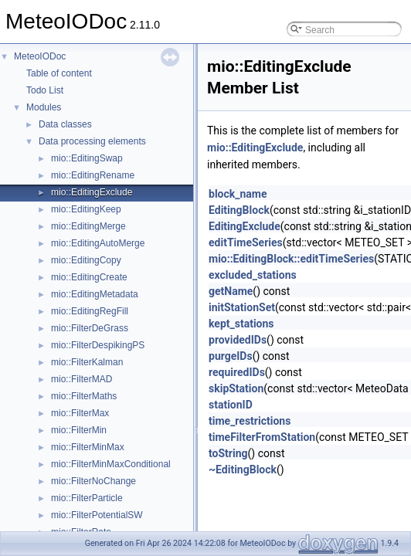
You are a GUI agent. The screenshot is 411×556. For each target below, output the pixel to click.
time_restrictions (249, 421)
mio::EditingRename (92, 175)
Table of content (59, 73)
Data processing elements (92, 141)
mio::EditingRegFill (89, 311)
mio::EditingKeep (86, 209)
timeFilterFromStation (262, 437)
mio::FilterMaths (84, 396)
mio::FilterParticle (87, 498)
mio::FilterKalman (87, 362)
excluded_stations (253, 275)
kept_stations (241, 323)
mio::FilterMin (79, 430)
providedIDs (238, 340)
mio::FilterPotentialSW (97, 515)
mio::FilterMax (80, 413)
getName (231, 291)
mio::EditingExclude (91, 192)
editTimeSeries (246, 242)
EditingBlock (239, 210)
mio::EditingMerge (88, 226)
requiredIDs (237, 372)
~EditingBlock (243, 469)
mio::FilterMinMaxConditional (111, 464)
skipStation (236, 388)
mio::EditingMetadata (94, 294)
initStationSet (242, 307)
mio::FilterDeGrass (89, 328)
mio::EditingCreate (89, 277)
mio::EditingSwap (87, 158)
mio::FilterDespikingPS (97, 345)
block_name (238, 194)
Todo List (44, 90)
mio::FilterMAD (81, 379)
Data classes (65, 124)
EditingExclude (244, 226)
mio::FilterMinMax (87, 447)
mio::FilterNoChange (93, 481)
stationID (231, 404)
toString (228, 453)
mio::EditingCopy (86, 260)
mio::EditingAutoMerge (97, 243)
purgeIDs (231, 356)
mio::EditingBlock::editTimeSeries (291, 259)
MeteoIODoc (40, 56)
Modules (43, 107)
